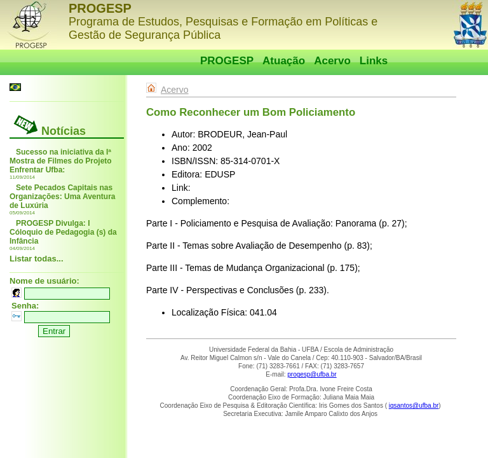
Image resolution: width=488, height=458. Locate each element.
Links (374, 61)
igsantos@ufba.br (414, 405)
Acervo (332, 61)
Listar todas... (37, 258)
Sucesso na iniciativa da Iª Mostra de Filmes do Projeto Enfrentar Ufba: (61, 161)
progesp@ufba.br (311, 374)
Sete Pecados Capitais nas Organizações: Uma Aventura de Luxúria (63, 196)
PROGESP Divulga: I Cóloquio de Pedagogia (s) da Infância (63, 232)
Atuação (283, 61)
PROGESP (227, 61)
